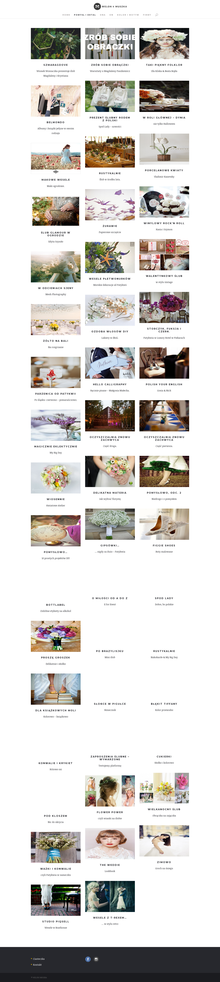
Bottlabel (55, 604)
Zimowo (164, 862)
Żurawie (110, 226)
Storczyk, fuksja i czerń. (164, 330)
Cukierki (164, 756)
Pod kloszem (55, 816)
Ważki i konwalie (55, 868)
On (111, 15)
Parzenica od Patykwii (55, 393)
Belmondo (56, 122)
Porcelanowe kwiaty (164, 170)
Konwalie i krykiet (56, 763)
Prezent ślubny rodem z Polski (110, 119)
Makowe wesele (56, 179)
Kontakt (37, 964)
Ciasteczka (39, 958)
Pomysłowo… (56, 552)
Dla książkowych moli (55, 710)
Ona (103, 15)
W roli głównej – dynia (164, 117)
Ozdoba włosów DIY (110, 331)
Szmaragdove (55, 65)
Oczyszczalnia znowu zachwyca (110, 438)
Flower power (110, 812)
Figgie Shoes (164, 545)
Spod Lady (164, 598)
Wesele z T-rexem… (110, 917)
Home (66, 15)
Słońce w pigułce (110, 704)
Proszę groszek (55, 657)
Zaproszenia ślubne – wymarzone (110, 758)
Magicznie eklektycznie (55, 446)
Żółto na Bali (55, 341)
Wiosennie (56, 499)
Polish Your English (164, 384)
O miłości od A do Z (110, 598)
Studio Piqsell (55, 921)
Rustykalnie (110, 173)
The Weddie (110, 865)
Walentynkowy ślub (164, 276)
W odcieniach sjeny (56, 288)
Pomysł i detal (85, 15)
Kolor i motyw (128, 15)
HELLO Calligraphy (110, 384)
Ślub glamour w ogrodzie (56, 234)
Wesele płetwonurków (110, 278)
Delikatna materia (110, 492)
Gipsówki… (110, 545)
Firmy (147, 15)
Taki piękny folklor (164, 65)
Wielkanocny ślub (164, 809)
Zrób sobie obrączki (110, 65)
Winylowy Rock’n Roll (164, 223)
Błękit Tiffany (164, 704)
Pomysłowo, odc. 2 (164, 492)
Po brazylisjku (110, 651)
